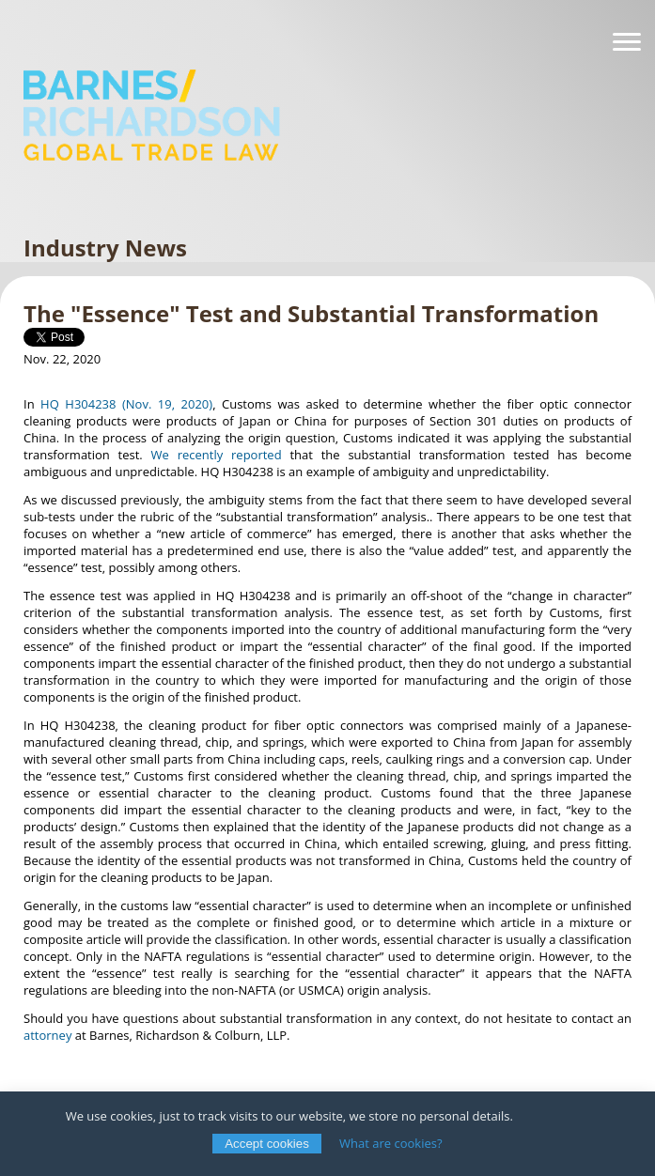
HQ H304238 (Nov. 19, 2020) (126, 403)
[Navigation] (626, 42)
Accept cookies (267, 1144)
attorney (47, 1035)
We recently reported (216, 454)
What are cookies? (391, 1143)
